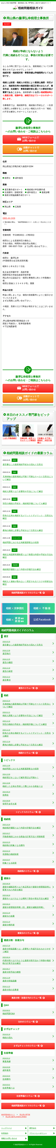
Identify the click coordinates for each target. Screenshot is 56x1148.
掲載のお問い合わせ (9, 1138)
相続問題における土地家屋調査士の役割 (21, 542)
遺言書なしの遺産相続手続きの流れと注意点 (23, 464)
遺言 (14, 460)
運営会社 (32, 1128)
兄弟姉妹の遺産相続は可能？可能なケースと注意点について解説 (28, 477)
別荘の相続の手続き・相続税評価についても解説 (25, 503)
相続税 (15, 565)
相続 (14, 472)
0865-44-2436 (9, 218)
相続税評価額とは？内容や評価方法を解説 (22, 569)
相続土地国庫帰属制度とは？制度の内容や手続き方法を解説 (28, 555)
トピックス (17, 538)
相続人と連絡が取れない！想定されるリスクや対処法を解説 (28, 582)
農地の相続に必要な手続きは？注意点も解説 (23, 530)
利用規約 (4, 1133)
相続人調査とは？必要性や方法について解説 (23, 491)
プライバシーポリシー (38, 1133)
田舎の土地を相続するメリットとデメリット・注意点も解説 (28, 516)
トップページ (6, 1128)
